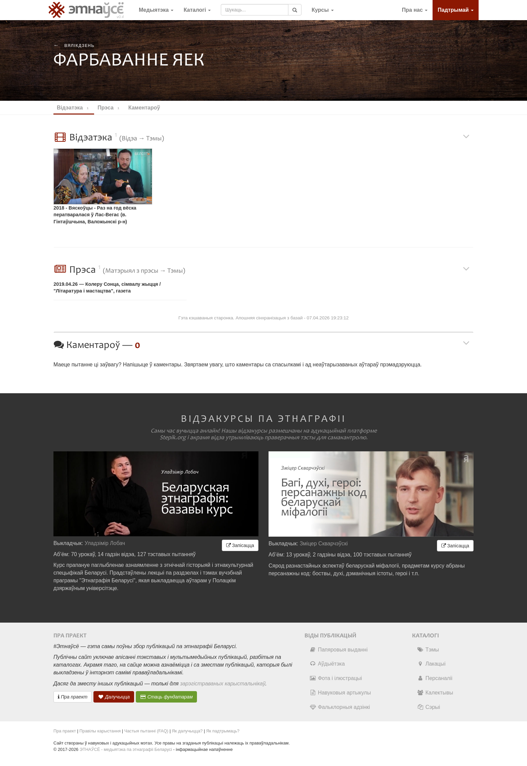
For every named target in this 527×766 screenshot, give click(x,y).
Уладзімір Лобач (105, 543)
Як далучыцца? (187, 730)
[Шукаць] (294, 9)
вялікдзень (79, 45)
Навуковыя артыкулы (340, 692)
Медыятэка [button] (156, 10)
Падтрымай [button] (456, 10)
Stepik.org (173, 437)
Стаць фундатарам (166, 697)
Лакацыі (431, 664)
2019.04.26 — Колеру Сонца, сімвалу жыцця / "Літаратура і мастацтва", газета (107, 287)
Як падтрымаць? (222, 730)
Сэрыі (428, 707)
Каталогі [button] (197, 10)
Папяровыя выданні (339, 649)
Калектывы (435, 692)
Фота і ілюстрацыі (336, 678)
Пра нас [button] (415, 10)
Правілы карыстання (100, 730)
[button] (322, 10)
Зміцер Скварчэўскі (324, 543)
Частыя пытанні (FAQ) (146, 730)
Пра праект (72, 697)
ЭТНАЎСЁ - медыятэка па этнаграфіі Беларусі (126, 749)
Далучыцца (114, 697)
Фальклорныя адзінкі (340, 707)
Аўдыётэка (327, 664)
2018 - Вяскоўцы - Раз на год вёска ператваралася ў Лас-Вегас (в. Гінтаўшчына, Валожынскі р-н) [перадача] (94, 215)
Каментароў (147, 107)
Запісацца (240, 545)
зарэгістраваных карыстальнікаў (222, 683)
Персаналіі (434, 678)
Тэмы (428, 649)
